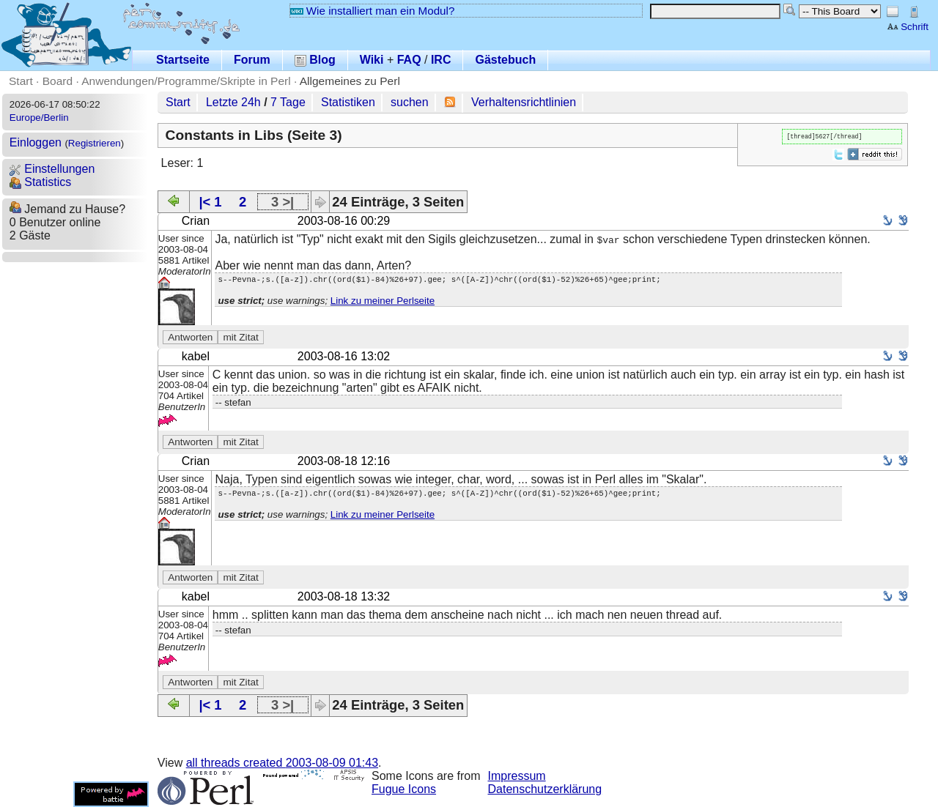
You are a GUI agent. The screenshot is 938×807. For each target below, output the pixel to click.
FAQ (409, 59)
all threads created (282, 762)
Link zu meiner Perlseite (382, 302)
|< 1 (210, 201)
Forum (252, 59)
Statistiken (348, 102)
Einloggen (36, 142)
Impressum (517, 776)
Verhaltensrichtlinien (523, 102)
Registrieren (94, 143)
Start (21, 81)
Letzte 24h (233, 102)
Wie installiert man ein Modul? (372, 10)
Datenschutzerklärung (545, 789)
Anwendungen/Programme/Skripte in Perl (185, 81)
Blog (315, 59)
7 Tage (288, 102)
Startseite (183, 59)
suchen (410, 102)
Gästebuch (505, 59)
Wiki (372, 59)
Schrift (907, 26)
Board (58, 81)
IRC (441, 59)
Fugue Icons (404, 789)
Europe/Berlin (39, 117)
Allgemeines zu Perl (350, 81)
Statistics (40, 182)
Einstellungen (52, 169)
